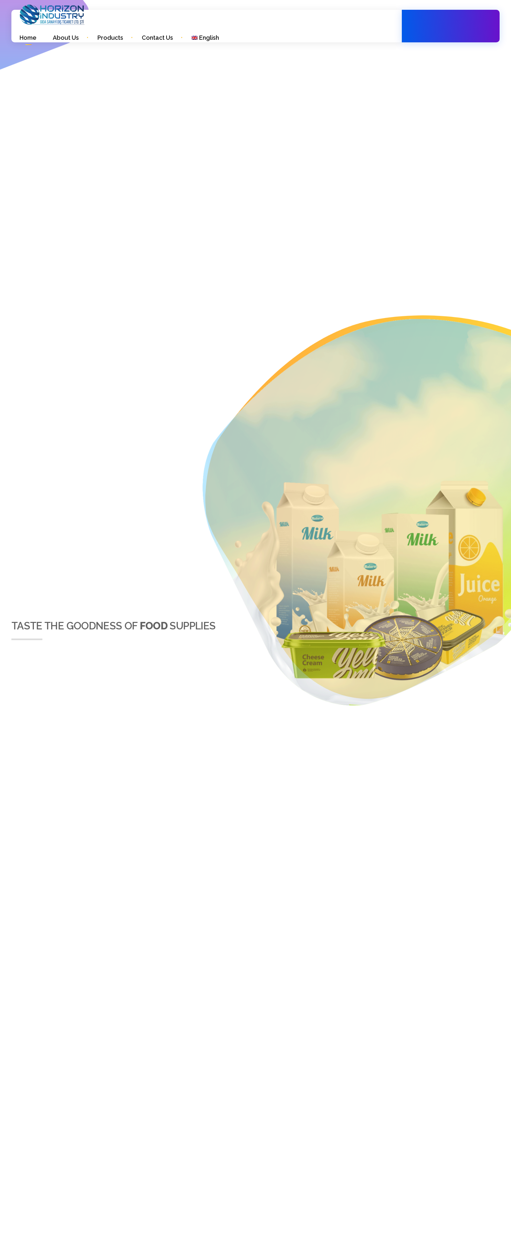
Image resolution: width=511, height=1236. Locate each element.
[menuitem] (205, 37)
